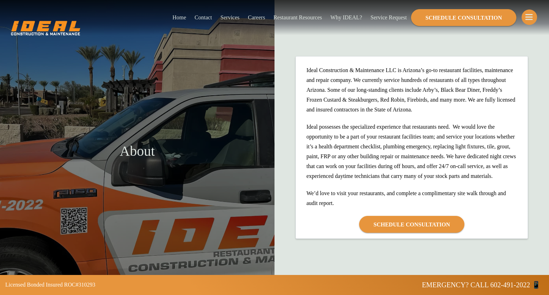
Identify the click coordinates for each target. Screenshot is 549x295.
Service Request (388, 17)
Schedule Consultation (463, 18)
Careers (256, 17)
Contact (203, 17)
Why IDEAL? (346, 17)
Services (229, 17)
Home (179, 17)
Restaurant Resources (297, 17)
